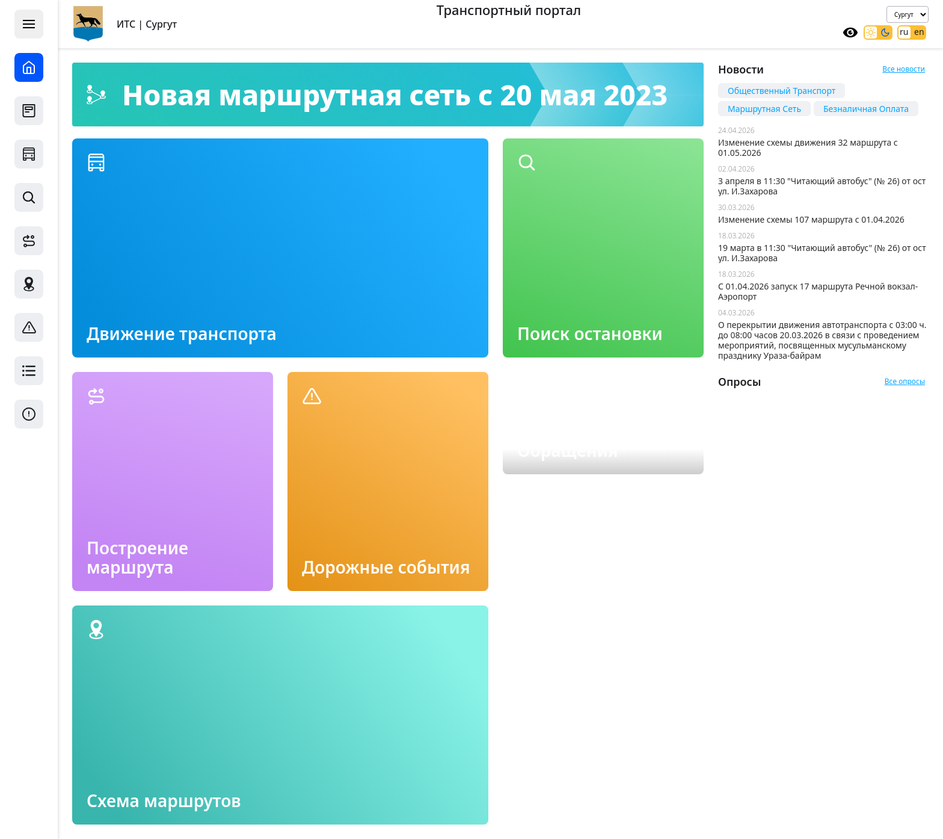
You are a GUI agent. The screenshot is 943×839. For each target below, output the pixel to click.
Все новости (903, 69)
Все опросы (905, 381)
